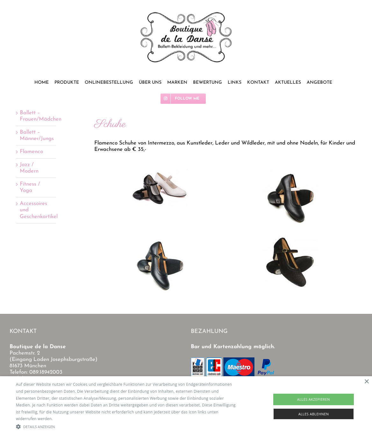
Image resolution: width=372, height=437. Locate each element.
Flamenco (31, 151)
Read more (64, 418)
